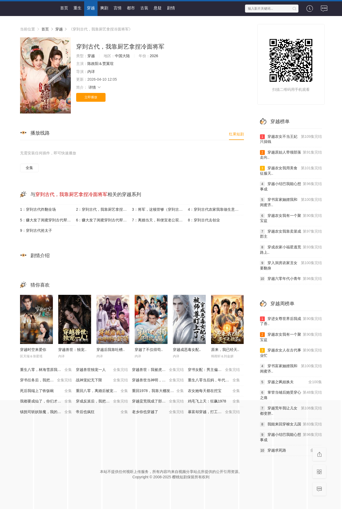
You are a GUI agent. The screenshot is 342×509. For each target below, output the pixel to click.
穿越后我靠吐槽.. (110, 349)
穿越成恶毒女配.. (187, 349)
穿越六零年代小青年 (291, 278)
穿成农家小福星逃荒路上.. (291, 249)
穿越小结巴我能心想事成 (291, 186)
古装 (144, 8)
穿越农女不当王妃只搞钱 (291, 139)
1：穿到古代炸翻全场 (38, 209)
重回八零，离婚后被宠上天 (102, 391)
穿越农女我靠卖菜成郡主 (291, 234)
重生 (77, 8)
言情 (118, 8)
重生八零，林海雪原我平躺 (46, 370)
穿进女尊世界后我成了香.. (291, 321)
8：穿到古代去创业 (204, 220)
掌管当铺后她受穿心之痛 (291, 395)
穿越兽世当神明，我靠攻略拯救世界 (160, 380)
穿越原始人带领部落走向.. (291, 155)
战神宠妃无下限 (102, 380)
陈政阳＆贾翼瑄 (100, 63)
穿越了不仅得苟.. (149, 349)
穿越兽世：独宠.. (72, 349)
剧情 (171, 8)
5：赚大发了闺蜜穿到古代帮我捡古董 (48, 220)
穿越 (91, 8)
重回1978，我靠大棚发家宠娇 (158, 391)
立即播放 (90, 97)
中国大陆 (122, 56)
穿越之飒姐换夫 (291, 382)
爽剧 (104, 8)
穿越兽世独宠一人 (102, 370)
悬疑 (158, 8)
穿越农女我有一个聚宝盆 (291, 218)
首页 (64, 8)
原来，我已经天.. (225, 349)
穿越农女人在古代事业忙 (291, 353)
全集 (29, 168)
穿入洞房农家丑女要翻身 (291, 265)
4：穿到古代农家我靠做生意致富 (215, 209)
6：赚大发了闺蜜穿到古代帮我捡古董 (104, 220)
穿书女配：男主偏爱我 (214, 370)
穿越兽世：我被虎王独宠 (158, 370)
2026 (154, 56)
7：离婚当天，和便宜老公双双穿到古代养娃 (160, 220)
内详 (91, 71)
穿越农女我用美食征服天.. (291, 170)
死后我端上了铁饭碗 (46, 391)
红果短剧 (236, 134)
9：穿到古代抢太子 (36, 230)
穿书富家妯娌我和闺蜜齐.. (291, 202)
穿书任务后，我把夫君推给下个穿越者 (48, 380)
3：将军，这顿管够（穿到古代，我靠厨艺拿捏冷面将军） (160, 209)
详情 (94, 87)
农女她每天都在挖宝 (214, 391)
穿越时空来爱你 (33, 349)
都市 (131, 8)
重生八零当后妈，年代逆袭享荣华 (216, 380)
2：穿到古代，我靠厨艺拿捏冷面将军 (104, 209)
